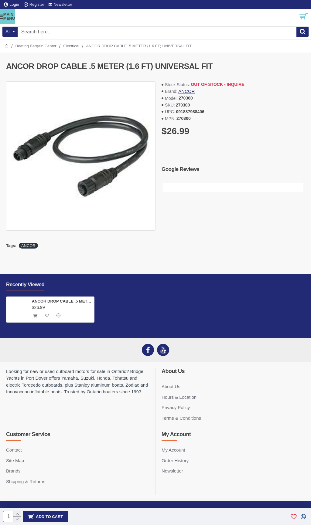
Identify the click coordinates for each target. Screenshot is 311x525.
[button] (168, 187)
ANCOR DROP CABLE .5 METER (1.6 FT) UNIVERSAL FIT (62, 301)
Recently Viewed (25, 284)
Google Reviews (180, 169)
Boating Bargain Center (35, 46)
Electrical (71, 46)
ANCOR (186, 91)
